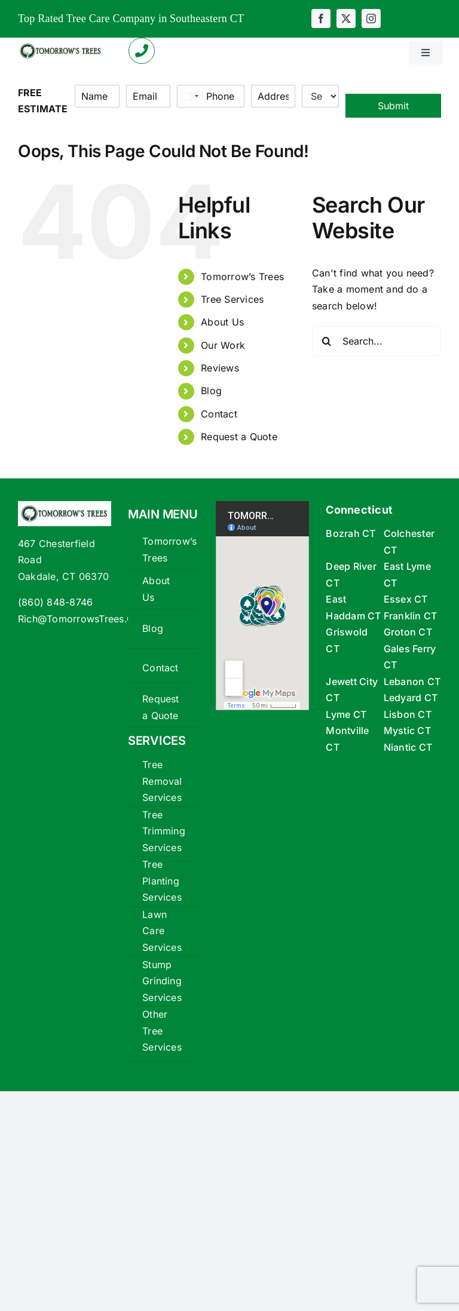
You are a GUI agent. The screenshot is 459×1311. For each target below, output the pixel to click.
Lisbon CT (408, 714)
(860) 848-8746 (55, 602)
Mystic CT (407, 730)
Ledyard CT (410, 698)
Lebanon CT (412, 681)
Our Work (223, 345)
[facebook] (321, 18)
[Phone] (210, 96)
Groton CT (408, 632)
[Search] (327, 341)
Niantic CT (408, 747)
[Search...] (376, 341)
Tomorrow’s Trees (242, 277)
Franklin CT (410, 616)
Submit (393, 106)
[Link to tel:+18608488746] (141, 51)
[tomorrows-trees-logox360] (61, 44)
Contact (219, 414)
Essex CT (406, 599)
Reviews (220, 368)
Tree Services (232, 299)
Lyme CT (346, 714)
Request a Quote (239, 437)
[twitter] (346, 18)
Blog (211, 391)
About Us (222, 322)
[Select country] (189, 96)
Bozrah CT (350, 533)
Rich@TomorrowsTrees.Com (83, 619)
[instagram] (371, 18)
